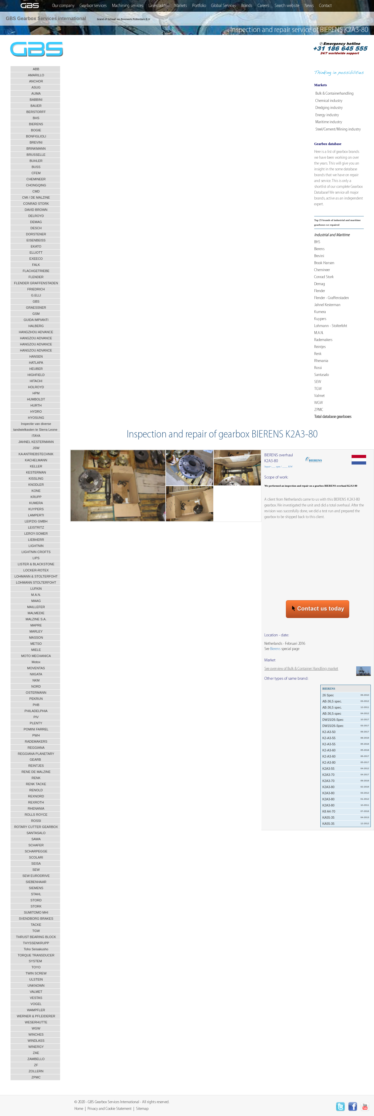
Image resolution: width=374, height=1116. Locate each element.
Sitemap (142, 1109)
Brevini (319, 256)
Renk (317, 354)
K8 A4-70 (345, 811)
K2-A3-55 (345, 738)
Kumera (320, 312)
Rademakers (323, 340)
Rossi (318, 368)
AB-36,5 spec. (345, 701)
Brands (246, 5)
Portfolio (199, 5)
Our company (63, 5)
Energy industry (327, 115)
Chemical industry (328, 101)
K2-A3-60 (345, 750)
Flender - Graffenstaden (331, 298)
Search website (287, 5)
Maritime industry (328, 122)
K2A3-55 (345, 768)
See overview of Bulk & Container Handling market (301, 669)
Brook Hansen (324, 263)
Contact (325, 5)
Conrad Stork (324, 277)
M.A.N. (319, 333)
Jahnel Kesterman (327, 305)
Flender (319, 291)
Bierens (319, 249)
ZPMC (318, 410)
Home (78, 1109)
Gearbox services (93, 5)
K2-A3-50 (345, 732)
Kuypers (320, 319)
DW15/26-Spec (345, 720)
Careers (263, 5)
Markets (180, 5)
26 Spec (345, 695)
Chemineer (322, 270)
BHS (317, 242)
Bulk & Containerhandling (334, 93)
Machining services (127, 5)
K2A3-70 (345, 775)
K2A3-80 (345, 787)
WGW (318, 403)
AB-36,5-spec (345, 713)
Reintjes (320, 347)
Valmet (319, 396)
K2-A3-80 (345, 762)
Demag (319, 284)
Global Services (223, 5)
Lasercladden (158, 5)
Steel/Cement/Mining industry (338, 129)
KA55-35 (345, 817)
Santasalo (321, 375)
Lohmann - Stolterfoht (330, 326)
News (309, 5)
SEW (317, 382)
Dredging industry (329, 108)
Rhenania (321, 361)
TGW (318, 389)
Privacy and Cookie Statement (110, 1109)
